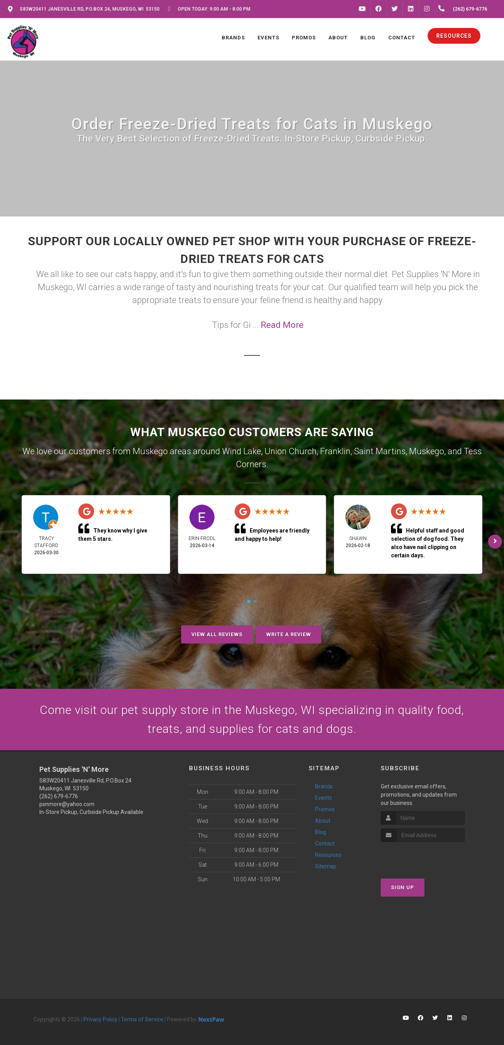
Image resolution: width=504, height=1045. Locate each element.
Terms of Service (142, 1019)
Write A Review (288, 634)
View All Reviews (217, 634)
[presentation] (423, 856)
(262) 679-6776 (58, 796)
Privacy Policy (100, 1019)
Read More (282, 325)
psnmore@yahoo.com (66, 804)
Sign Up (402, 887)
